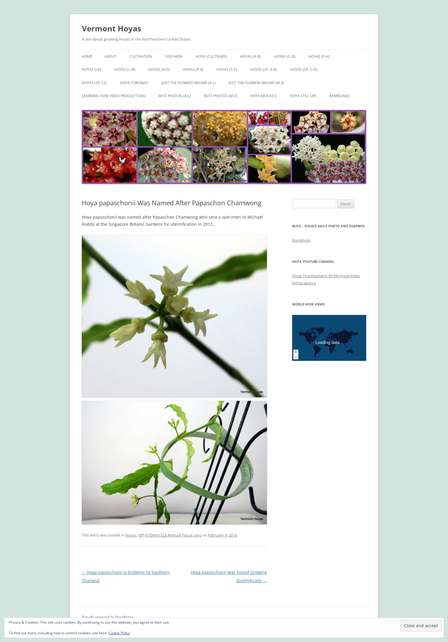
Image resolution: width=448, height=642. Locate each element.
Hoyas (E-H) (318, 56)
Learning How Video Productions (113, 95)
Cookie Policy (119, 632)
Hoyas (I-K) (91, 69)
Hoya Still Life (303, 95)
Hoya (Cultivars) (211, 56)
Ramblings (339, 95)
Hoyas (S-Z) (227, 69)
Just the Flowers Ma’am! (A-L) (188, 82)
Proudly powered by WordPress (107, 616)
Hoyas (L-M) (124, 69)
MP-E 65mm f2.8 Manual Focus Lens (169, 535)
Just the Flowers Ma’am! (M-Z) (256, 82)
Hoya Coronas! (134, 82)
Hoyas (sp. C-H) (303, 69)
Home (87, 56)
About (110, 56)
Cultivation (140, 56)
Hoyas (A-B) (250, 56)
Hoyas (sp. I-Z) (94, 82)
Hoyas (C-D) (284, 56)
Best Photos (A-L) (175, 95)
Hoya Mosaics (263, 95)
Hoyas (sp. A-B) (263, 69)
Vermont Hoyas (111, 28)
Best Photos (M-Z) (220, 95)
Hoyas (131, 535)
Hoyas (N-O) (159, 69)
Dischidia (174, 56)
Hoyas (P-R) (193, 69)
